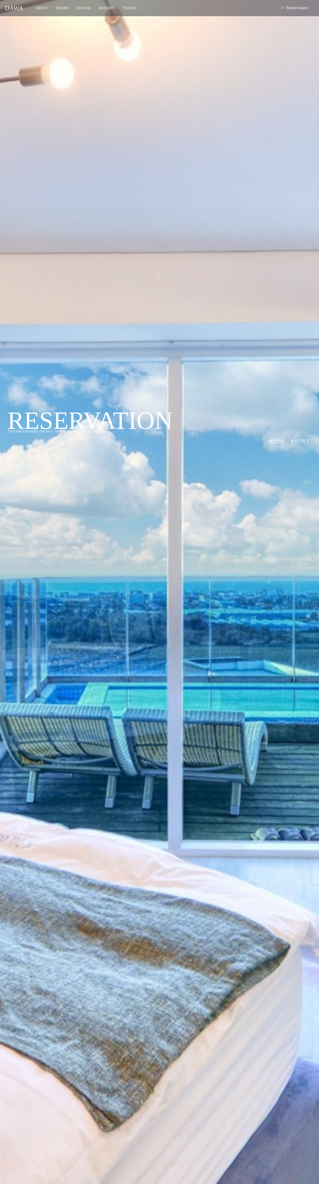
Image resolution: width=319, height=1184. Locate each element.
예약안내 (276, 441)
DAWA (14, 8)
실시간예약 (299, 441)
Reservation (294, 8)
